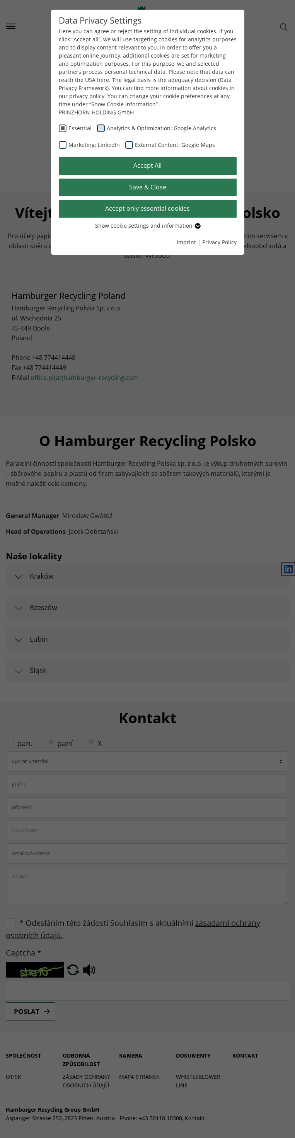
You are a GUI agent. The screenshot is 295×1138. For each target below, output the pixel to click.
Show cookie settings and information (147, 225)
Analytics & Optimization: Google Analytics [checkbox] (161, 128)
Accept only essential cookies (147, 208)
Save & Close (147, 187)
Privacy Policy (219, 242)
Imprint (186, 242)
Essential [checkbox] (80, 128)
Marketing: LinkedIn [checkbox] (94, 144)
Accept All (147, 165)
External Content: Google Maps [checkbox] (175, 144)
